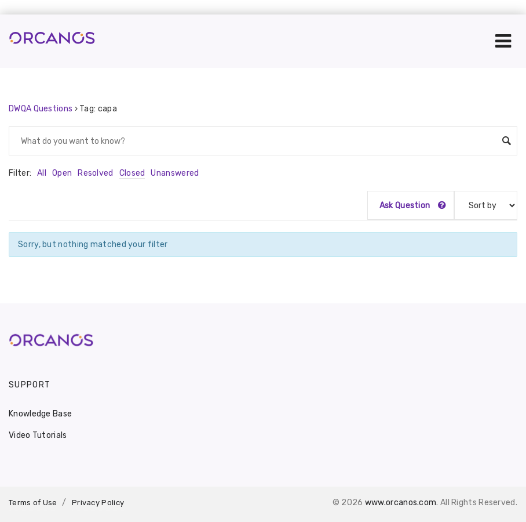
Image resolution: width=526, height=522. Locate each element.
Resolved (95, 173)
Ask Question (412, 206)
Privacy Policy (98, 502)
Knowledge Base (40, 414)
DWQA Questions (40, 109)
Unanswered (175, 173)
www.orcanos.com (401, 502)
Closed (132, 173)
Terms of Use (33, 502)
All (41, 173)
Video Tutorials (38, 435)
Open (62, 173)
